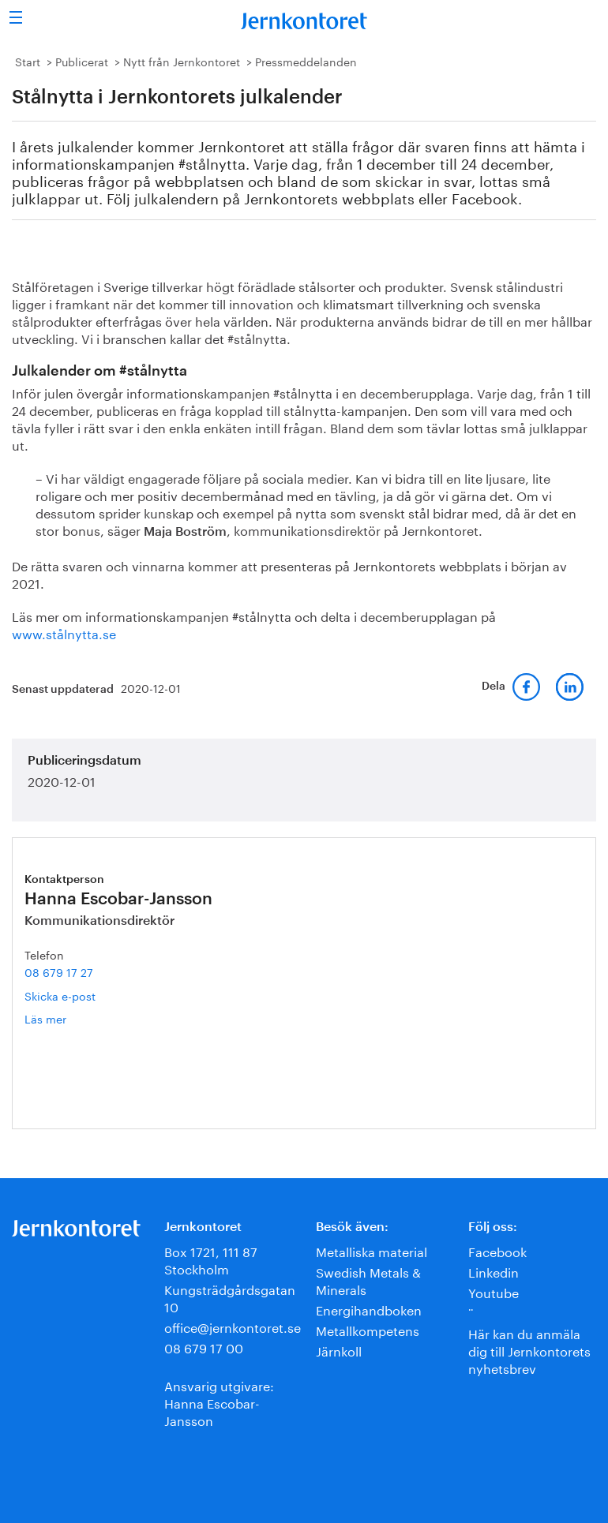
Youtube (493, 1291)
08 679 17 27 (58, 971)
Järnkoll (339, 1350)
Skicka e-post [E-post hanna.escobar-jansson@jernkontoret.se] (60, 995)
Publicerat (81, 60)
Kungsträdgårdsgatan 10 (229, 1296)
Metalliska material (371, 1250)
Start (27, 60)
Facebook (497, 1250)
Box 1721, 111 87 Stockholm (210, 1259)
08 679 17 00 (203, 1346)
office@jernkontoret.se (232, 1326)
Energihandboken (369, 1309)
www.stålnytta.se (64, 632)
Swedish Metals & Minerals (368, 1279)
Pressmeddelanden (306, 60)
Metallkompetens (367, 1329)
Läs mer (68, 1018)
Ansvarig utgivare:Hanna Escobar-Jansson (219, 1402)
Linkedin (493, 1271)
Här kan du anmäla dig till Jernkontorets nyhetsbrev (529, 1350)
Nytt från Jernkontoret (181, 60)
